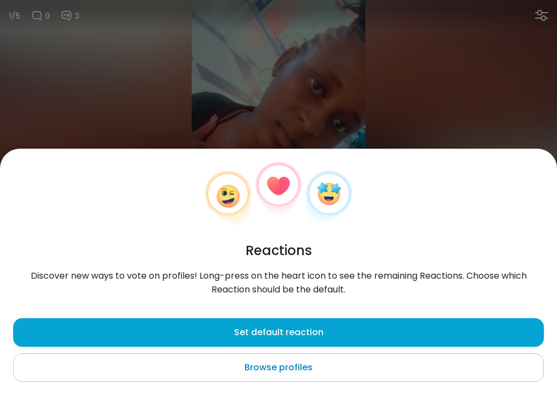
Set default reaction (279, 332)
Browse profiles (278, 367)
